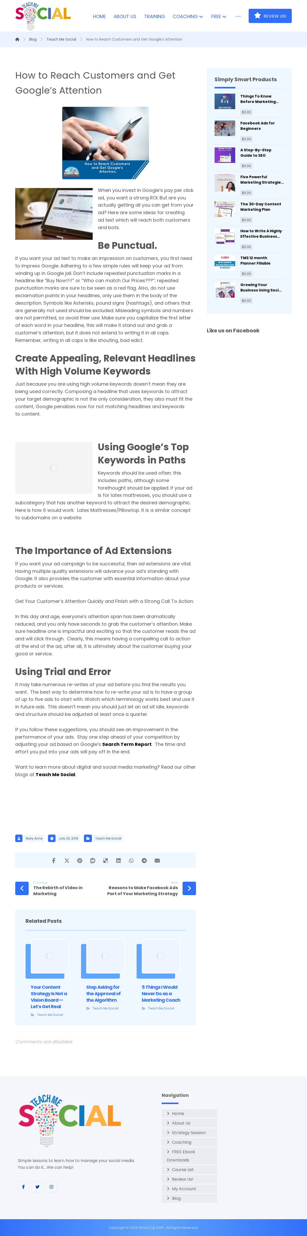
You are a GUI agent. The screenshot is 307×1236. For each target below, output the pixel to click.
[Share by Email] (157, 860)
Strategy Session (189, 1133)
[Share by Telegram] (144, 860)
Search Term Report (127, 744)
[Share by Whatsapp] (131, 860)
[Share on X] (67, 860)
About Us (181, 1123)
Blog (176, 1198)
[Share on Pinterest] (80, 860)
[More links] (238, 16)
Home (178, 1114)
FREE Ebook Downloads (181, 1156)
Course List (183, 1170)
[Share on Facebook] (54, 860)
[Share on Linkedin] (118, 860)
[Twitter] (37, 1187)
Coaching (181, 1142)
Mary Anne (34, 838)
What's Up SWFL (151, 1227)
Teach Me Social (55, 774)
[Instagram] (51, 1187)
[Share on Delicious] (105, 860)
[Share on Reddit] (93, 860)
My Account (184, 1189)
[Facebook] (23, 1187)
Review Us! (182, 1179)
